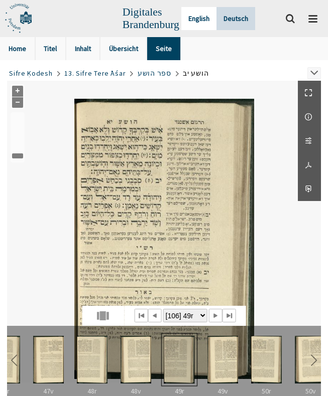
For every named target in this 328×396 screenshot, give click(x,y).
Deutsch (236, 18)
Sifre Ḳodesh (30, 73)
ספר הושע (154, 73)
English (198, 18)
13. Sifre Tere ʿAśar (95, 73)
